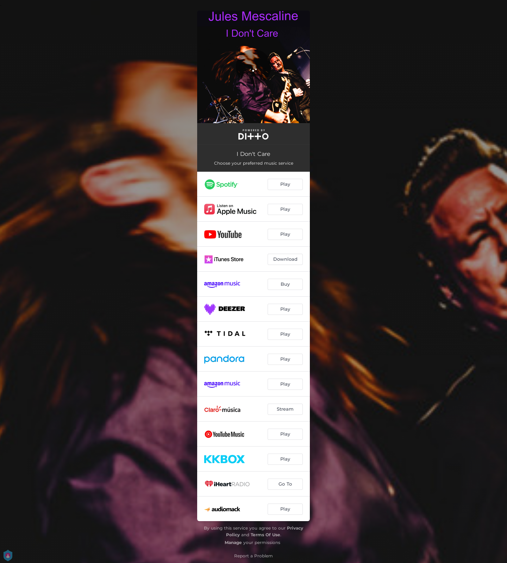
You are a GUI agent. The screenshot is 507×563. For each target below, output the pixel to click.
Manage (233, 542)
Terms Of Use (265, 534)
